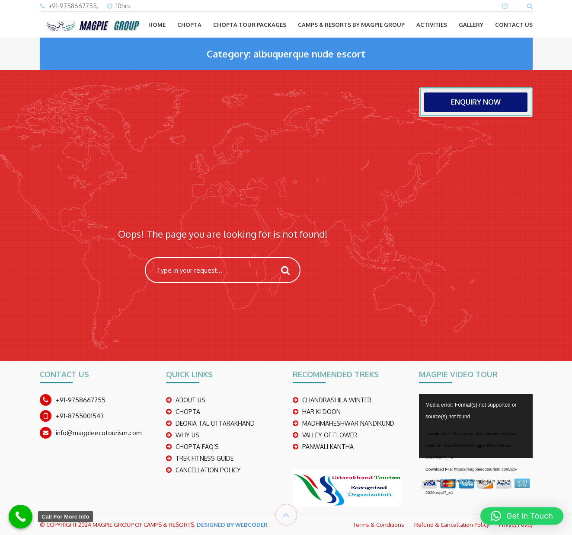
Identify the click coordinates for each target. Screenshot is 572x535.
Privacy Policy (516, 524)
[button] (521, 516)
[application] (476, 426)
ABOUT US (190, 400)
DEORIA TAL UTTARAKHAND (215, 423)
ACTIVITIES (431, 24)
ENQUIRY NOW (476, 102)
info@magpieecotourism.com (99, 433)
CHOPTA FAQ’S (197, 446)
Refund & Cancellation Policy (451, 524)
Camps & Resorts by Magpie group (351, 24)
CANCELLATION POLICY (208, 470)
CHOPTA (189, 24)
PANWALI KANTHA (328, 446)
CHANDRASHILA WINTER (336, 400)
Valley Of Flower (329, 435)
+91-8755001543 (80, 416)
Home (157, 24)
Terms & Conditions (378, 524)
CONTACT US (514, 24)
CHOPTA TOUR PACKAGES (249, 24)
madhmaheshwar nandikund (348, 423)
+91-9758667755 (80, 400)
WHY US (187, 435)
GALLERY (471, 24)
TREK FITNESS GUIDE (204, 458)
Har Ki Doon (321, 411)
